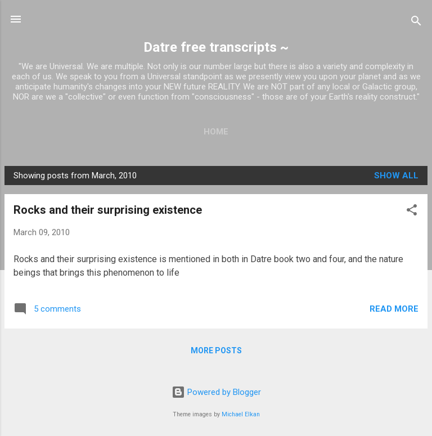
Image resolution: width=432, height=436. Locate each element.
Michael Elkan (241, 414)
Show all (396, 175)
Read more (394, 309)
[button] (411, 212)
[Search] (416, 23)
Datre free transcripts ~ (216, 47)
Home (216, 132)
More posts (216, 350)
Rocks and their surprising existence (108, 210)
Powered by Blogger (216, 392)
